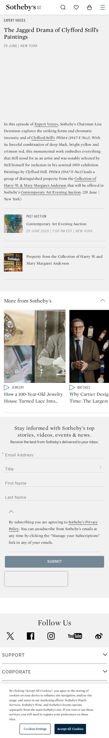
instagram (51, 649)
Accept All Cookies (70, 729)
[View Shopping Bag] (89, 7)
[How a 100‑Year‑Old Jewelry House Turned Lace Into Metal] (34, 347)
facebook (30, 649)
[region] (54, 710)
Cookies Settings (35, 729)
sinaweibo (98, 650)
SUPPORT (13, 669)
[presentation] (36, 592)
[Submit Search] (63, 7)
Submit (54, 575)
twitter (10, 650)
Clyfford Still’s (43, 137)
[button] (56, 300)
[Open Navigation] (102, 7)
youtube (75, 650)
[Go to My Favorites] (76, 7)
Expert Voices (14, 20)
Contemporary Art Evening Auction (51, 192)
